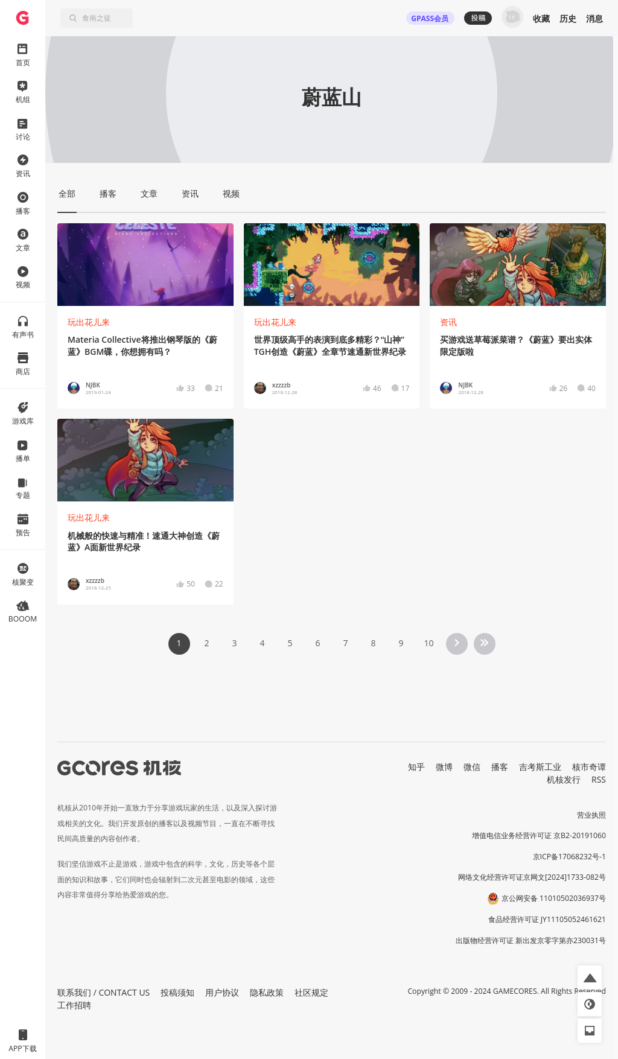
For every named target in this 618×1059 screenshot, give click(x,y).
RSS (598, 779)
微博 (444, 766)
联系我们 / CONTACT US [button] (103, 992)
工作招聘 (74, 1005)
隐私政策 (267, 992)
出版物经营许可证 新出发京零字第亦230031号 (531, 940)
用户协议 (222, 992)
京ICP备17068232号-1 (570, 856)
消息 (594, 18)
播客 (499, 766)
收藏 (541, 18)
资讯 (448, 322)
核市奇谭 (589, 766)
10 (428, 643)
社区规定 (311, 992)
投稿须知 (177, 992)
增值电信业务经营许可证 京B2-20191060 (539, 835)
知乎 (416, 766)
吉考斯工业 (540, 766)
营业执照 (591, 815)
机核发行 (564, 779)
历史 (567, 18)
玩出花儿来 (89, 322)
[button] (590, 977)
